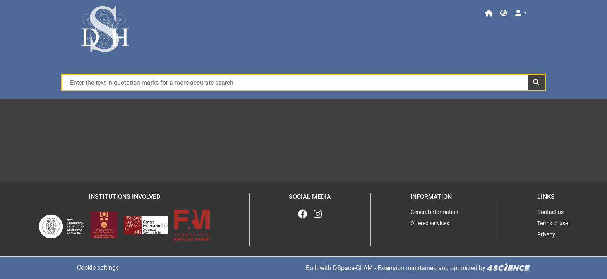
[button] (503, 13)
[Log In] (520, 13)
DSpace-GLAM (353, 268)
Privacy (546, 234)
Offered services (429, 223)
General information (434, 212)
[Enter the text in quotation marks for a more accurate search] (294, 82)
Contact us (550, 212)
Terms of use (552, 223)
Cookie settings (98, 267)
